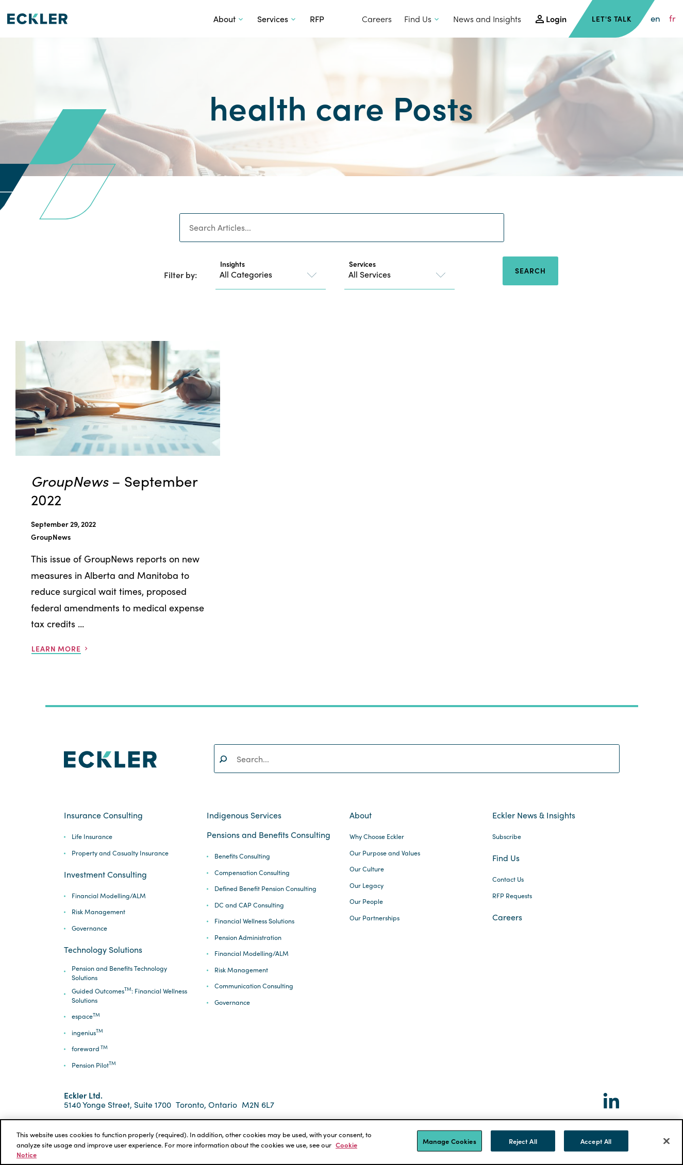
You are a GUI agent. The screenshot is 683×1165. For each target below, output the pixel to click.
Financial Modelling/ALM (109, 896)
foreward (90, 1048)
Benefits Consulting (242, 856)
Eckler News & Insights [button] (533, 815)
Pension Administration (247, 937)
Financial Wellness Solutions (254, 921)
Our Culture (366, 869)
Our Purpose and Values (384, 853)
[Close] (666, 1140)
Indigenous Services (244, 815)
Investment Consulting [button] (105, 874)
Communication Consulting (253, 986)
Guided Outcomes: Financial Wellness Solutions (129, 996)
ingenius (87, 1033)
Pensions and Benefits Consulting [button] (268, 835)
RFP (317, 19)
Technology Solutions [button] (103, 950)
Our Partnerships (374, 918)
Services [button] (272, 19)
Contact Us (508, 879)
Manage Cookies (449, 1140)
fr (672, 18)
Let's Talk (611, 18)
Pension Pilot (94, 1065)
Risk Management (98, 911)
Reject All (523, 1140)
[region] (341, 1142)
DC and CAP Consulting (249, 905)
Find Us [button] (417, 19)
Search (530, 270)
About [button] (224, 19)
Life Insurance (92, 836)
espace (86, 1016)
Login (556, 19)
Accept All (595, 1140)
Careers (377, 19)
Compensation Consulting (252, 872)
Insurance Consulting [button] (103, 815)
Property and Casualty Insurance (120, 853)
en (655, 18)
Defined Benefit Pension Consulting (265, 888)
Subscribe (506, 836)
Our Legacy (366, 885)
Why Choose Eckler (376, 836)
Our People (366, 901)
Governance (89, 928)
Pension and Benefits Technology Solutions (119, 973)
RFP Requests (512, 896)
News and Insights (487, 19)
